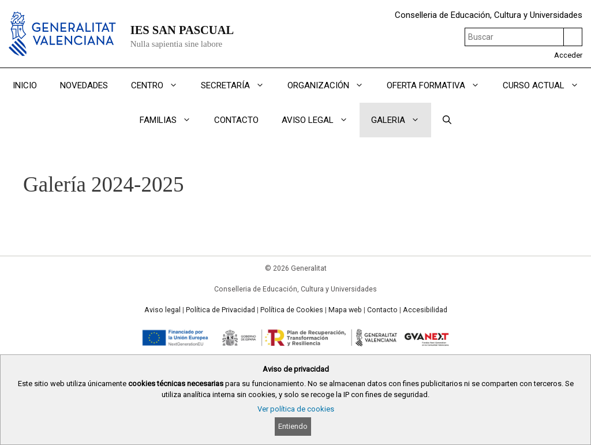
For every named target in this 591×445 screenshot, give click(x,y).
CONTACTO (236, 120)
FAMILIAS (171, 120)
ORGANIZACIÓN (331, 85)
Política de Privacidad (220, 310)
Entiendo (293, 426)
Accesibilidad (425, 310)
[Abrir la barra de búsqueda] (447, 120)
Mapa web (345, 310)
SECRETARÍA (238, 85)
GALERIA (401, 120)
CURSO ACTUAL (546, 85)
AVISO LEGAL (321, 120)
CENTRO (160, 85)
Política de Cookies (291, 310)
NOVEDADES (84, 85)
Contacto (382, 310)
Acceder (568, 55)
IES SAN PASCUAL (182, 30)
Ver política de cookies (295, 409)
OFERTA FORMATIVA (439, 85)
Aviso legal (162, 310)
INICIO (25, 85)
